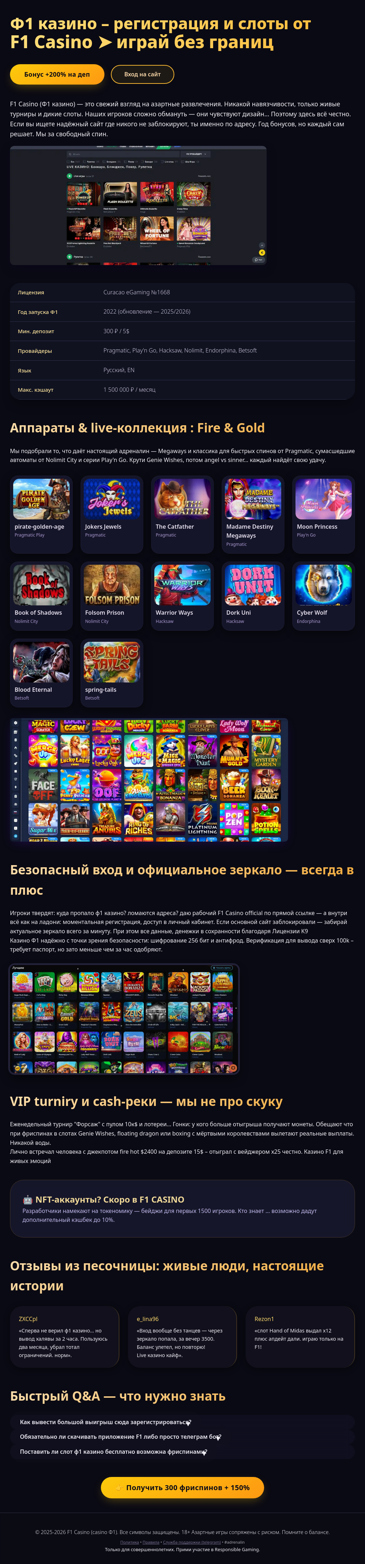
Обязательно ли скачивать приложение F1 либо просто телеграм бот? (120, 1437)
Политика (129, 1542)
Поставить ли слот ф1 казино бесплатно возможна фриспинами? (113, 1452)
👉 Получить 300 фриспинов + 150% (182, 1487)
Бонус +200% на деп (57, 74)
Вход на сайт (142, 74)
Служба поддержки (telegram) (192, 1542)
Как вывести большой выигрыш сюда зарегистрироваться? (105, 1422)
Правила (151, 1542)
